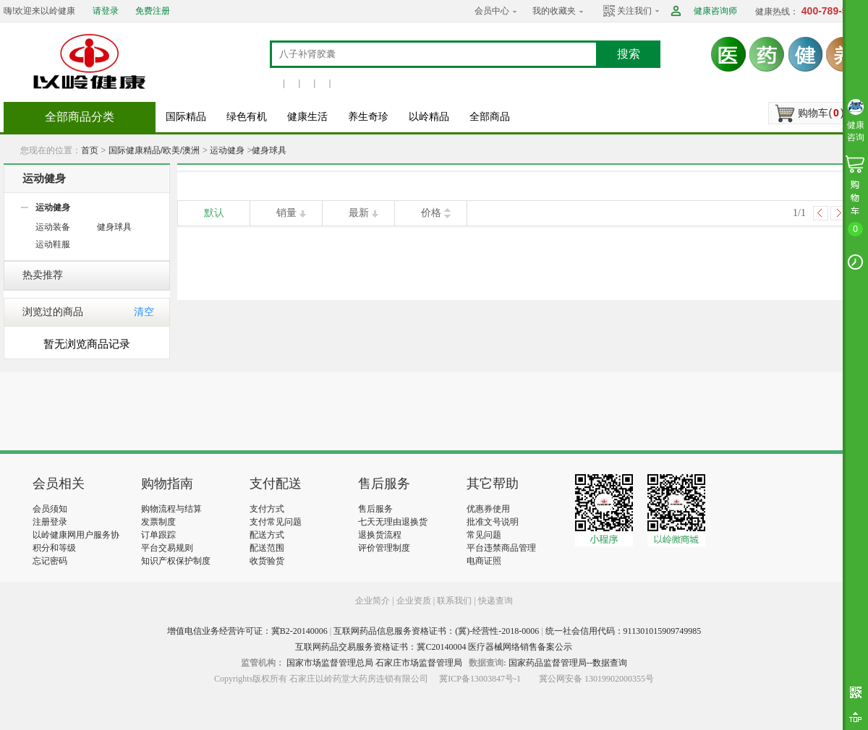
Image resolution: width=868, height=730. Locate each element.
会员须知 (50, 509)
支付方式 (267, 509)
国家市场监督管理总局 (329, 663)
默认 (214, 212)
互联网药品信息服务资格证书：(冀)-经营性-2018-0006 (436, 631)
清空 (144, 311)
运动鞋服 (52, 244)
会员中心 (492, 11)
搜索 (628, 54)
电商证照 (484, 561)
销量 (286, 212)
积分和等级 (54, 548)
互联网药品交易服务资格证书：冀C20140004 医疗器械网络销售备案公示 (433, 647)
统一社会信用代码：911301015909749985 (623, 631)
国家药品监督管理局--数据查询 (568, 663)
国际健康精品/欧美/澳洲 (154, 150)
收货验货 (267, 561)
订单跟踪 (158, 535)
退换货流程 (379, 535)
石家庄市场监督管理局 (418, 663)
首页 (89, 150)
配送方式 (267, 535)
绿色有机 (246, 116)
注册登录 (50, 522)
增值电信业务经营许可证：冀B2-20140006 (247, 631)
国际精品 (186, 116)
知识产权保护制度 (175, 561)
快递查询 (495, 601)
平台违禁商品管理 (501, 548)
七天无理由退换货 (392, 522)
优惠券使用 (488, 509)
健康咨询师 (715, 11)
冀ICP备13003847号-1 (480, 679)
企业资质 (413, 601)
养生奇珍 (368, 116)
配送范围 (267, 548)
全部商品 (489, 116)
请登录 (106, 11)
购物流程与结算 (171, 509)
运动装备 (52, 227)
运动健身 (227, 150)
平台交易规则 (167, 548)
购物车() (820, 113)
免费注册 (152, 11)
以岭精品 (429, 116)
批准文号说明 (493, 522)
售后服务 (375, 509)
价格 (431, 212)
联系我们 (454, 601)
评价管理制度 (384, 548)
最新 (359, 212)
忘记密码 (50, 561)
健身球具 (269, 150)
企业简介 (373, 601)
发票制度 (158, 522)
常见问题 (484, 535)
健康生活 (307, 116)
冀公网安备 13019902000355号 (596, 679)
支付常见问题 (276, 522)
